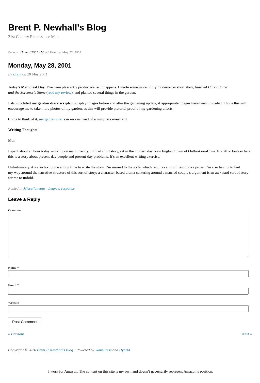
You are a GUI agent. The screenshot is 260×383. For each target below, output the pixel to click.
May (44, 52)
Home (24, 52)
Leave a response (61, 188)
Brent (17, 74)
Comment (15, 210)
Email (13, 293)
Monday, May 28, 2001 (39, 65)
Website (13, 310)
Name (13, 275)
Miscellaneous (34, 188)
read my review (59, 92)
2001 (34, 52)
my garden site (50, 119)
